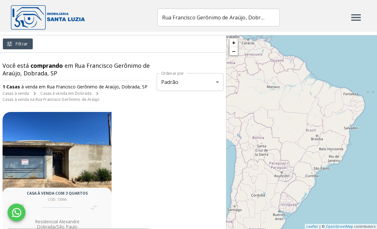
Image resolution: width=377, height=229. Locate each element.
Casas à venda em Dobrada (66, 93)
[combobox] (229, 17)
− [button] (233, 51)
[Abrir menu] (356, 17)
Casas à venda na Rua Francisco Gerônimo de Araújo (51, 99)
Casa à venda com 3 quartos (57, 193)
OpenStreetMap (339, 226)
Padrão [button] (170, 82)
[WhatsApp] (16, 212)
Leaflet (312, 226)
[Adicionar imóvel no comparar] (93, 207)
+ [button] (234, 42)
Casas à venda (16, 93)
